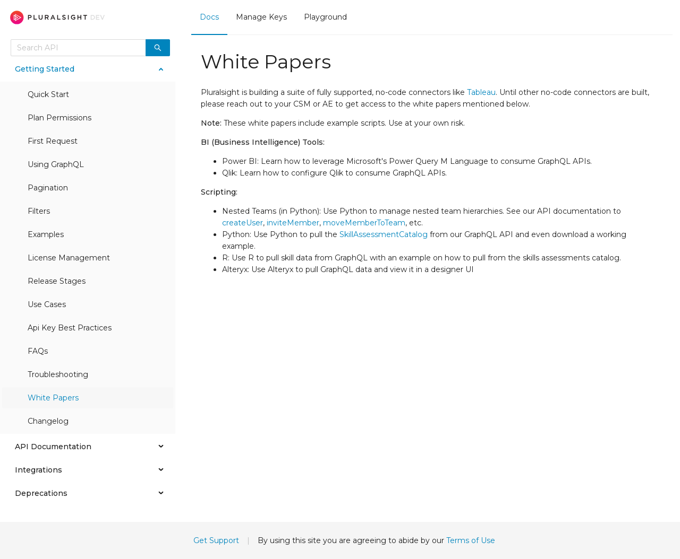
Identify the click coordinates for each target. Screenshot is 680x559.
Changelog (48, 421)
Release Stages (57, 281)
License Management (69, 258)
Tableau (481, 92)
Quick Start (48, 94)
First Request (53, 141)
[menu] (432, 17)
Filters (39, 211)
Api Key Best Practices (70, 328)
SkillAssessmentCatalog (383, 234)
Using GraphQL (56, 164)
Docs (209, 17)
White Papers (53, 398)
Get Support (216, 540)
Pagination (48, 188)
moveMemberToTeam (364, 223)
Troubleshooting (58, 374)
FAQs (38, 351)
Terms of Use (470, 540)
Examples (46, 234)
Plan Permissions (59, 118)
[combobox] (78, 47)
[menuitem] (209, 17)
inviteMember (293, 223)
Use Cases (47, 304)
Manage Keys (261, 17)
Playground (325, 17)
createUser (242, 223)
